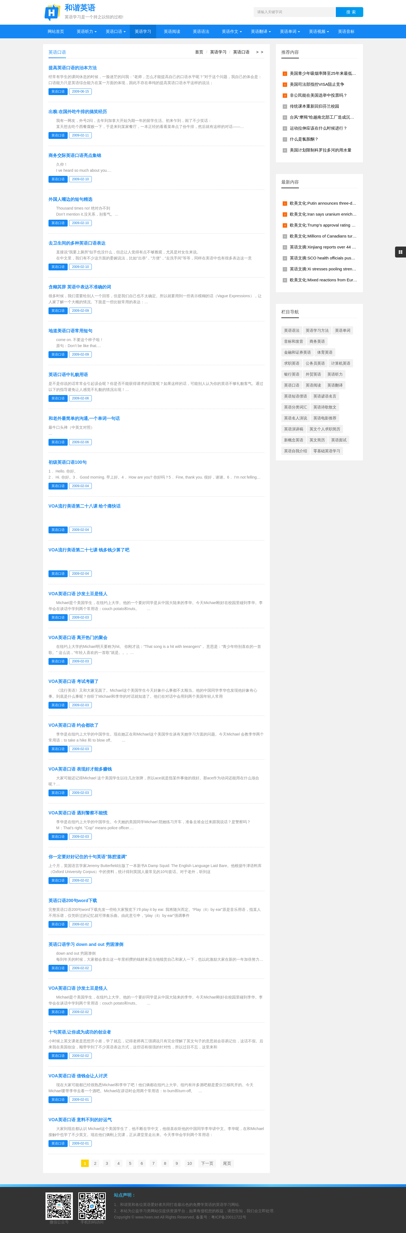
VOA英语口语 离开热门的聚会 (77, 637)
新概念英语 (293, 440)
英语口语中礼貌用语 (68, 374)
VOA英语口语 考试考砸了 (73, 681)
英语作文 (230, 31)
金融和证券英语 (297, 352)
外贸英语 (313, 374)
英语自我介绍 (295, 451)
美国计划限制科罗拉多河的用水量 (320, 150)
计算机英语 (340, 363)
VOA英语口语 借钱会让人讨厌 (77, 1076)
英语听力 (85, 31)
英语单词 (288, 31)
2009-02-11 (80, 135)
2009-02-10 (80, 179)
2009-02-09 (80, 311)
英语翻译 (259, 31)
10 (189, 1163)
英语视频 (317, 31)
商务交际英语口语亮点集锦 (74, 155)
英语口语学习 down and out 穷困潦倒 (85, 944)
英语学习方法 (317, 330)
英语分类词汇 (295, 407)
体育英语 (325, 352)
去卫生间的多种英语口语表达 (76, 243)
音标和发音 (293, 341)
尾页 (227, 1163)
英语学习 (143, 31)
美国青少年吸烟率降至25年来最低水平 (325, 73)
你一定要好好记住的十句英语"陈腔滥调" (87, 856)
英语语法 (201, 31)
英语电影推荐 (324, 418)
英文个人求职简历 (325, 429)
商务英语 (317, 341)
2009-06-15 (80, 91)
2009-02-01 (80, 1100)
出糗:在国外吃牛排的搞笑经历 (77, 111)
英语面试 (339, 440)
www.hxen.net (147, 1217)
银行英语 (291, 374)
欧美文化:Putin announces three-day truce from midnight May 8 (347, 203)
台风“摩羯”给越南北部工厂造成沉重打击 (326, 117)
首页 (199, 52)
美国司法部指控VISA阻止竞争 (317, 84)
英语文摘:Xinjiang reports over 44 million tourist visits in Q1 (343, 247)
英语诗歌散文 (324, 407)
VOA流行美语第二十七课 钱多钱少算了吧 (88, 550)
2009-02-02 (80, 880)
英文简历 (317, 440)
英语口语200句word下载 (72, 900)
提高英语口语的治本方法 (72, 67)
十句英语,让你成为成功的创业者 (79, 1032)
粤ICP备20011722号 (228, 1217)
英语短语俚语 (295, 396)
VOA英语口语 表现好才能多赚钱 (80, 769)
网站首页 (56, 31)
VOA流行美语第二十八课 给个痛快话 (84, 506)
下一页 (207, 1163)
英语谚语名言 (324, 396)
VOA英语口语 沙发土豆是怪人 (77, 593)
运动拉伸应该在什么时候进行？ (318, 128)
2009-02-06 (80, 398)
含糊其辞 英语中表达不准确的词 (79, 287)
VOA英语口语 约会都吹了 (73, 725)
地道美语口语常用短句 (70, 330)
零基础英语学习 (326, 451)
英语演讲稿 (293, 429)
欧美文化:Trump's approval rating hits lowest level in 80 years (345, 225)
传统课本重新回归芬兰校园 (314, 106)
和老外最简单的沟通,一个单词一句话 (84, 418)
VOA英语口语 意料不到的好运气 (80, 1119)
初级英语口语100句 (67, 462)
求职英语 (291, 363)
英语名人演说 (295, 418)
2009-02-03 (80, 617)
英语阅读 (172, 31)
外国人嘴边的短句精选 (70, 199)
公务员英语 (315, 363)
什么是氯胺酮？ (304, 139)
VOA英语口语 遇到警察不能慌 (77, 813)
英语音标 (346, 31)
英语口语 (114, 31)
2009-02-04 (80, 486)
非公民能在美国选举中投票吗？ (318, 95)
